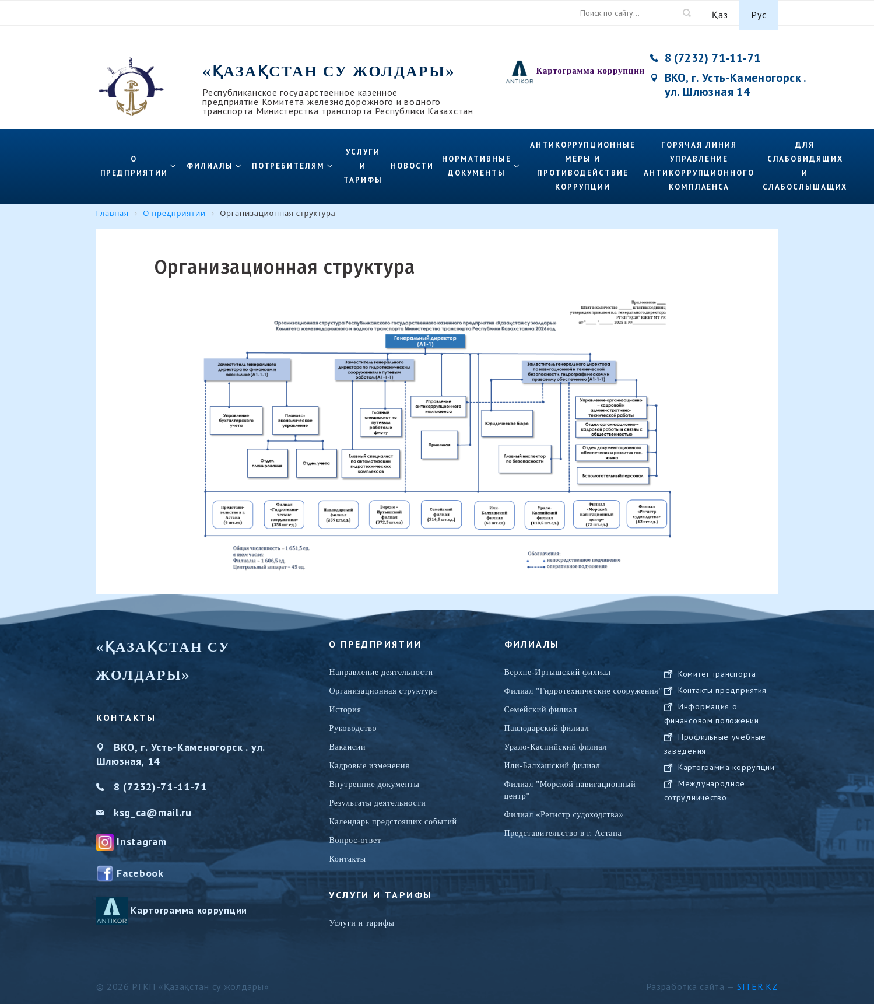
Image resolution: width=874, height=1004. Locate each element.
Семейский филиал (540, 705)
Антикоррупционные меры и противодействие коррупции (583, 162)
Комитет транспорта (717, 681)
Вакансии (347, 743)
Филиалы (210, 162)
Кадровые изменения (369, 761)
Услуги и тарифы (362, 162)
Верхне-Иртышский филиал (557, 668)
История (345, 705)
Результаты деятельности (377, 799)
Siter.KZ (757, 982)
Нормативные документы (476, 162)
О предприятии (134, 162)
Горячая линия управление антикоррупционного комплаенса (699, 162)
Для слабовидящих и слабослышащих (805, 162)
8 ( (120, 782)
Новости (412, 162)
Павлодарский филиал (546, 724)
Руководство (353, 724)
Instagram (141, 837)
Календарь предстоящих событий (393, 817)
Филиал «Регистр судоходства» (564, 810)
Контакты (347, 855)
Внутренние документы (374, 780)
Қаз (720, 13)
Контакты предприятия (722, 697)
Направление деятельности (381, 668)
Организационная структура (383, 687)
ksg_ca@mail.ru (153, 808)
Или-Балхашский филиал (552, 761)
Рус (758, 13)
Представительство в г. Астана (563, 829)
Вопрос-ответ (355, 836)
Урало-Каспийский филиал (556, 743)
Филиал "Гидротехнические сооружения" (583, 687)
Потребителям (288, 162)
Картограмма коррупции (590, 66)
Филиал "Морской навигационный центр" (570, 786)
